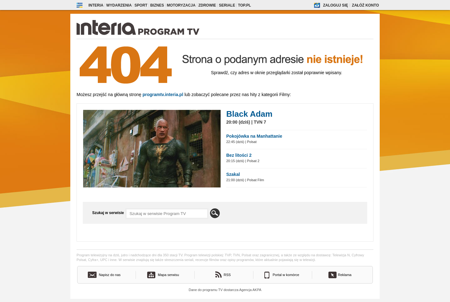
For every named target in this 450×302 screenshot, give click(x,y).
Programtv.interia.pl (162, 94)
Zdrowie (207, 5)
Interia (95, 5)
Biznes (157, 5)
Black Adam (249, 114)
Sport (140, 5)
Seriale (227, 5)
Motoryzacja (181, 5)
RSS (227, 275)
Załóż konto (365, 5)
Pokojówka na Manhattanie (254, 136)
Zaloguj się (335, 5)
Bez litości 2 (239, 155)
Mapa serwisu (168, 275)
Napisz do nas (110, 275)
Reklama (344, 275)
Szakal (233, 174)
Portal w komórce (286, 275)
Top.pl (244, 5)
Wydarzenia (119, 5)
